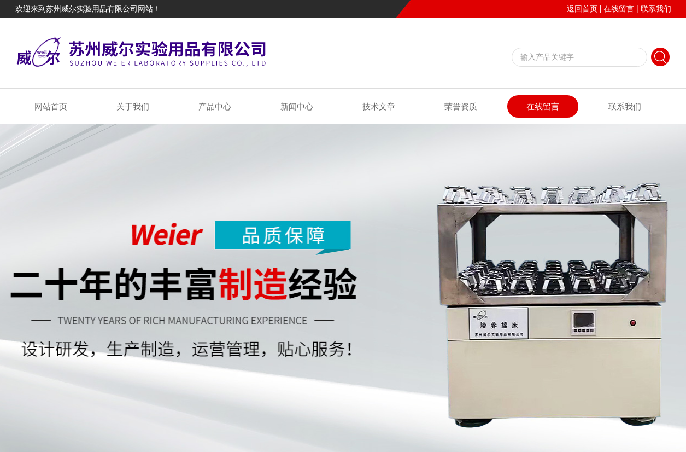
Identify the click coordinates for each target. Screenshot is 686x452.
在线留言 (618, 8)
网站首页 (50, 106)
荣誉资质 (460, 106)
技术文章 (378, 106)
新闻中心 (296, 106)
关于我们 (132, 106)
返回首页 (582, 8)
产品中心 (214, 106)
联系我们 (656, 8)
